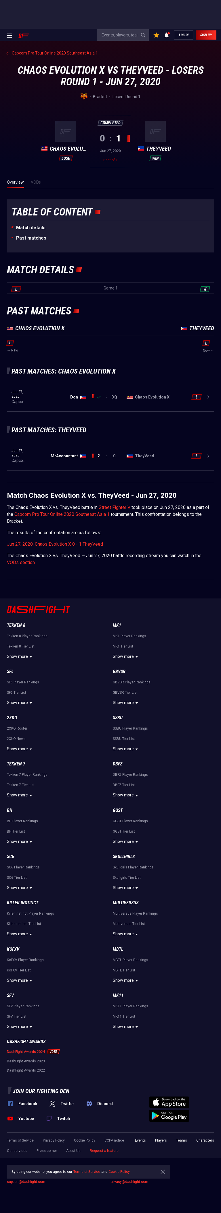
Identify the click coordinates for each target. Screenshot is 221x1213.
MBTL (118, 949)
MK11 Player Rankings (130, 1006)
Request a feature (104, 1151)
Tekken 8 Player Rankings (27, 636)
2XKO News (16, 739)
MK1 (117, 625)
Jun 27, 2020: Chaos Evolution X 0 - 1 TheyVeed (55, 544)
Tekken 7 (16, 764)
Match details (30, 227)
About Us (73, 1151)
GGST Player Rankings (130, 821)
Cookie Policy (84, 1140)
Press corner (47, 1151)
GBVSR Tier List (125, 693)
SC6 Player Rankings (23, 867)
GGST (118, 810)
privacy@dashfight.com (129, 1182)
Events (140, 1140)
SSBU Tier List (124, 739)
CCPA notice (114, 1140)
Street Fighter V (114, 507)
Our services (17, 1151)
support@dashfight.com (26, 1182)
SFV (10, 995)
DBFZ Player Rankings (130, 775)
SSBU (118, 717)
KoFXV (13, 949)
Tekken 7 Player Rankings (27, 775)
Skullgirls (124, 856)
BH (9, 810)
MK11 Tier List (124, 1016)
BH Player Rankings (22, 821)
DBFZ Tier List (124, 785)
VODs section (21, 562)
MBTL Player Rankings (130, 960)
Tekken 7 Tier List (21, 785)
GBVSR (119, 671)
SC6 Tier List (17, 878)
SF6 (10, 671)
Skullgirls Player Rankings (133, 867)
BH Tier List (16, 831)
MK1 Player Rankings (129, 636)
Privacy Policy (54, 1140)
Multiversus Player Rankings (135, 913)
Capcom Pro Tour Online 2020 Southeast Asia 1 (62, 514)
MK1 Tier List (123, 646)
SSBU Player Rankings (130, 728)
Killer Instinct (22, 902)
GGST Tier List (124, 831)
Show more (20, 657)
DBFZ (117, 764)
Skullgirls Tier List (127, 878)
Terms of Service (20, 1140)
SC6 (10, 856)
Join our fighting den (41, 1091)
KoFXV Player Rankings (25, 960)
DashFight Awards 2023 (26, 1061)
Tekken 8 (16, 625)
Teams (181, 1140)
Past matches (31, 238)
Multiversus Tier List (129, 924)
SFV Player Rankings (23, 1006)
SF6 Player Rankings (23, 682)
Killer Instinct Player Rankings (30, 913)
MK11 (118, 995)
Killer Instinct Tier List (24, 924)
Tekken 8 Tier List (21, 646)
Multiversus (125, 902)
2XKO (12, 717)
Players (161, 1140)
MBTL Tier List (124, 970)
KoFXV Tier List (19, 970)
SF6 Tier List (16, 693)
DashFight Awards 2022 (26, 1070)
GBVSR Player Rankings (131, 682)
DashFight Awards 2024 (26, 1052)
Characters (205, 1140)
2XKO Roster (17, 728)
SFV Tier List (16, 1016)
